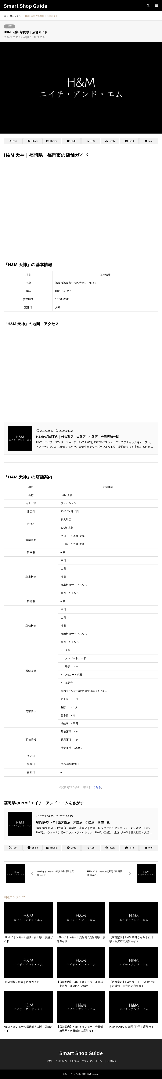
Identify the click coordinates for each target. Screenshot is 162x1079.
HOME (49, 1061)
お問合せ (111, 1061)
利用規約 (74, 1061)
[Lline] (71, 141)
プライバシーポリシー (93, 1061)
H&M (9, 26)
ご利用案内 (61, 1061)
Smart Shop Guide (81, 1052)
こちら (97, 787)
